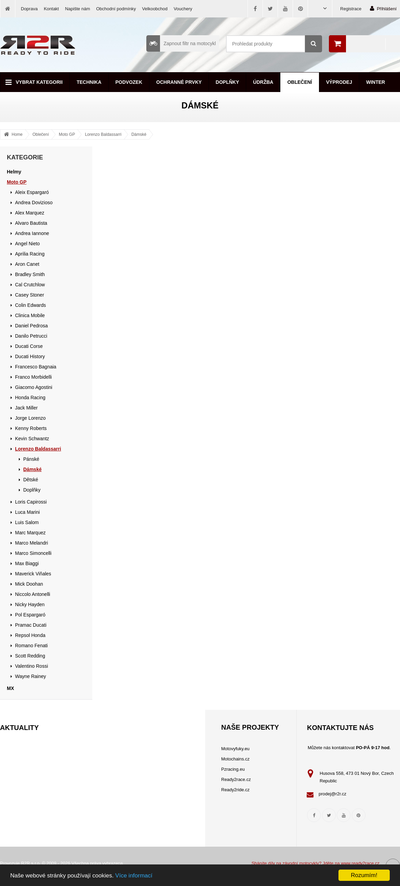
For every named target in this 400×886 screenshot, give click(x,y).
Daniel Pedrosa (31, 325)
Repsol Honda (30, 635)
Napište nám (77, 8)
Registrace (350, 8)
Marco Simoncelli (33, 553)
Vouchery (183, 8)
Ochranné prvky (179, 82)
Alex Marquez (29, 213)
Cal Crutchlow (30, 284)
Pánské (31, 459)
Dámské (138, 134)
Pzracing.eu (233, 769)
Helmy (14, 171)
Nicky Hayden (29, 604)
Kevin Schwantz (32, 438)
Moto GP (67, 134)
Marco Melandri (31, 543)
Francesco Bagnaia (35, 366)
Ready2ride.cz (235, 789)
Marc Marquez (30, 532)
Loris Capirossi (31, 502)
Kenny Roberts (31, 428)
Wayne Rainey (30, 676)
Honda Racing (30, 397)
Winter (375, 82)
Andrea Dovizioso (34, 202)
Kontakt (51, 8)
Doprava (29, 8)
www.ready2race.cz (360, 863)
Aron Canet (27, 264)
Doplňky (227, 82)
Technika (89, 82)
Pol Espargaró (30, 614)
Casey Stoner (29, 295)
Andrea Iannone (32, 233)
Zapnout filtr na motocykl (181, 43)
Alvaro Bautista (31, 223)
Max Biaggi (27, 563)
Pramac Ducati (30, 625)
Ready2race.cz (236, 779)
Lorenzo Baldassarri (103, 134)
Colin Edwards (30, 305)
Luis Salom (27, 522)
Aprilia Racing (29, 254)
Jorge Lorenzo (30, 418)
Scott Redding (30, 656)
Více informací (133, 875)
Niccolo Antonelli (32, 594)
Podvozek (129, 82)
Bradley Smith (30, 274)
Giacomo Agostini (33, 387)
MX (10, 688)
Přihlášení (383, 8)
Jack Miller (26, 408)
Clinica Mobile (30, 315)
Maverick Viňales (33, 573)
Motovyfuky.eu (235, 748)
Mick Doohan (29, 584)
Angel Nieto (27, 243)
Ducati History (30, 356)
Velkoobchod (155, 8)
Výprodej (339, 82)
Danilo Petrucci (31, 336)
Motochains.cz (235, 758)
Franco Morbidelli (33, 377)
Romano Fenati (31, 645)
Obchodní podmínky (116, 8)
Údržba (263, 82)
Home (17, 134)
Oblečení (299, 82)
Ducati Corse (29, 346)
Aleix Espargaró (32, 192)
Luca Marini (27, 512)
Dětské (30, 479)
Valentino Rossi (31, 666)
